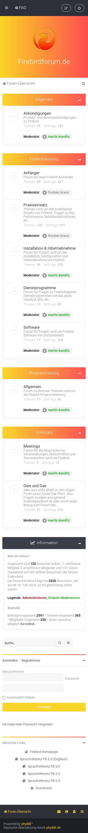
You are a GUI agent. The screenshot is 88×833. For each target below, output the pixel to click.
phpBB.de (53, 827)
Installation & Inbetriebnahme (49, 247)
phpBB (26, 824)
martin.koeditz (56, 136)
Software (31, 326)
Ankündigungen (37, 112)
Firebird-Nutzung (44, 158)
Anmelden (10, 660)
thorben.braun (55, 192)
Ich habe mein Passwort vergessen (27, 724)
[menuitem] (20, 7)
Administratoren (34, 597)
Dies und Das (34, 485)
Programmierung (44, 372)
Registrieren (31, 660)
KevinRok (27, 623)
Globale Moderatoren (64, 597)
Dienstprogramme (39, 287)
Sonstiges (44, 432)
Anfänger (31, 172)
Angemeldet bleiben (21, 697)
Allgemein (44, 99)
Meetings (31, 445)
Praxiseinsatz (35, 204)
